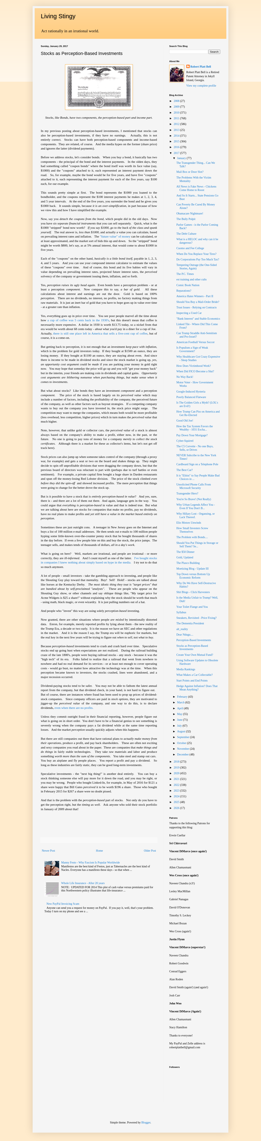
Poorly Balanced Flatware (191, 397)
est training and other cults (191, 279)
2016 (177, 147)
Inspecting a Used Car (189, 313)
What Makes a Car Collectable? (194, 674)
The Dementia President (190, 623)
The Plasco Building (188, 562)
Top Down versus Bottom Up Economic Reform (193, 576)
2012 (177, 124)
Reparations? (183, 290)
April (180, 708)
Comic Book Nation (187, 285)
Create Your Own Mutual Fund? (194, 654)
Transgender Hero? (187, 493)
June (180, 719)
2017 (177, 153)
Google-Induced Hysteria (190, 391)
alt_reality (182, 629)
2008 (177, 101)
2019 (177, 767)
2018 (177, 761)
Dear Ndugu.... (184, 634)
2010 (177, 112)
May (180, 714)
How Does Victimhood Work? (193, 365)
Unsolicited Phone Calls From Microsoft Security (193, 486)
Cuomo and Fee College (190, 248)
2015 (177, 141)
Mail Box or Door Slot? (189, 171)
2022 (177, 784)
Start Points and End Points (192, 680)
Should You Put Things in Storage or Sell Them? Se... (197, 544)
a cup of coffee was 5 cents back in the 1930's (78, 320)
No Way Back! (184, 376)
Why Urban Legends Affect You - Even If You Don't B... (195, 506)
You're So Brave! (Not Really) (193, 499)
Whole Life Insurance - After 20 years (83, 883)
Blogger (145, 1122)
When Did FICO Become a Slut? (195, 371)
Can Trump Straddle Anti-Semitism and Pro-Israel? (196, 335)
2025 (177, 802)
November (183, 748)
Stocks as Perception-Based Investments (192, 647)
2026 (177, 808)
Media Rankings (185, 669)
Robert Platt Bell (200, 66)
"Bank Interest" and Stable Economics (198, 318)
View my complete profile (201, 85)
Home (99, 850)
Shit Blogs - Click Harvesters (193, 592)
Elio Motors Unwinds (188, 522)
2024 (177, 796)
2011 (177, 118)
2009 (177, 106)
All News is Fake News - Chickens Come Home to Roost (196, 188)
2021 (177, 779)
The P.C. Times (185, 273)
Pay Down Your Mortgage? (192, 435)
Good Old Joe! (184, 420)
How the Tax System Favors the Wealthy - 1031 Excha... (194, 428)
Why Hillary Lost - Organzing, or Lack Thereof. (195, 515)
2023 (177, 790)
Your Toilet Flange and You (192, 606)
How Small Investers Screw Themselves (192, 530)
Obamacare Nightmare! (189, 213)
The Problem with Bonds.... (192, 537)
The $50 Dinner (185, 551)
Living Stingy (58, 16)
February (182, 696)
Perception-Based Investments (193, 640)
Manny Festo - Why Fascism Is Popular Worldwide (90, 862)
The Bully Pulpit (185, 219)
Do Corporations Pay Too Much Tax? (197, 259)
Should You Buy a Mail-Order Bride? (197, 301)
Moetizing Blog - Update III (192, 568)
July (179, 725)
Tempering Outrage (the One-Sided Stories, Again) (196, 266)
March (181, 702)
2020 (177, 773)
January (182, 158)
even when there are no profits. (74, 707)
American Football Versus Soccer (195, 342)
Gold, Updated (184, 557)
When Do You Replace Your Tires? (196, 253)
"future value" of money (115, 236)
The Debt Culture (186, 233)
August (181, 731)
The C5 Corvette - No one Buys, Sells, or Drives (194, 448)
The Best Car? (184, 470)
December (183, 754)
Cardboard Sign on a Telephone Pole (197, 464)
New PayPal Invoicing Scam (62, 903)
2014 (177, 135)
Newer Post (48, 850)
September (183, 737)
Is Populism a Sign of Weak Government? (192, 349)
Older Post (150, 850)
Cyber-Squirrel (185, 440)
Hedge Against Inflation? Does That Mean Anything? (197, 688)
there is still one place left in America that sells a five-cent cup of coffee (100, 333)
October (182, 743)
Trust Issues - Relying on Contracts (196, 307)
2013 (177, 130)
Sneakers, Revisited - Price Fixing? (196, 617)
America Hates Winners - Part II (194, 296)
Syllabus (181, 612)
